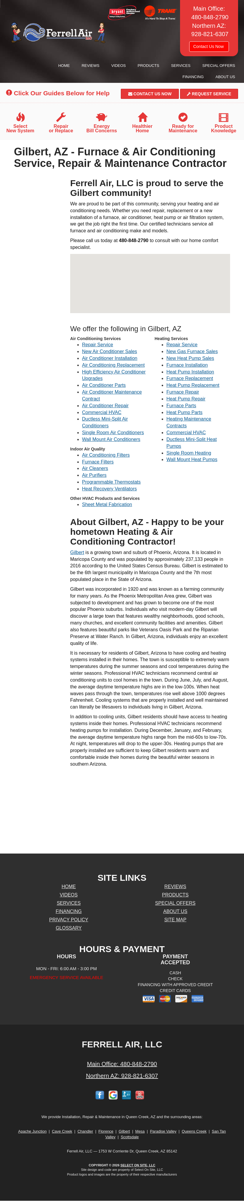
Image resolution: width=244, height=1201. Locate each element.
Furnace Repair (182, 392)
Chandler (85, 1131)
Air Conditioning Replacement (113, 365)
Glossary (69, 927)
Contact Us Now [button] (209, 46)
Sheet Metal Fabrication (107, 504)
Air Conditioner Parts (104, 385)
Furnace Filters (98, 461)
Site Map (175, 919)
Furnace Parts (181, 405)
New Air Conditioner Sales (109, 351)
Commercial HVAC (101, 412)
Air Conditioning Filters (106, 455)
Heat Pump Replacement (192, 385)
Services (181, 65)
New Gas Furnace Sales (192, 351)
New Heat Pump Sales (190, 358)
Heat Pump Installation (190, 371)
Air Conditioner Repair (105, 405)
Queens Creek (194, 1131)
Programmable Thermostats (111, 481)
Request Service (209, 93)
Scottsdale (130, 1137)
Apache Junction (32, 1131)
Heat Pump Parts (184, 412)
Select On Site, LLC (138, 1165)
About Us (225, 77)
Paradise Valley (163, 1131)
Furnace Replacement (189, 378)
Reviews (90, 65)
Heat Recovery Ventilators (109, 488)
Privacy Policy (68, 919)
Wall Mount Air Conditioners (111, 439)
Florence (105, 1131)
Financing (193, 77)
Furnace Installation (187, 365)
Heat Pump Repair (186, 398)
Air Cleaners (95, 468)
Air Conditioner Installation (109, 358)
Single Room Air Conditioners (113, 432)
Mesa (140, 1131)
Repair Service (97, 344)
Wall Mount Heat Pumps (191, 459)
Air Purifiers (94, 475)
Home (64, 65)
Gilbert (77, 552)
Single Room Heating (188, 452)
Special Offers (218, 65)
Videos (118, 65)
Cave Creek (62, 1131)
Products (148, 65)
